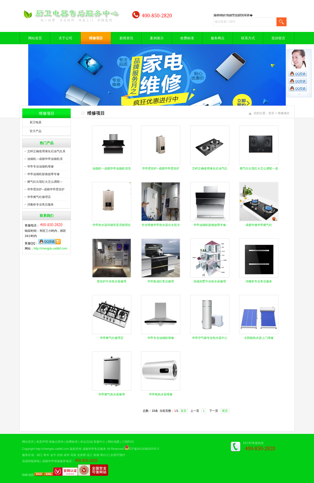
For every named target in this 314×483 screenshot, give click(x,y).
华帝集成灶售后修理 (160, 281)
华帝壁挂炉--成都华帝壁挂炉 (46, 189)
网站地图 (113, 441)
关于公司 (65, 38)
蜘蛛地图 (28, 475)
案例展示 (157, 38)
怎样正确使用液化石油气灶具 (46, 151)
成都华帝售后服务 (94, 449)
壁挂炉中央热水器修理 (111, 281)
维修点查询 (56, 441)
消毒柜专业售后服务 (40, 204)
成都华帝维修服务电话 (57, 461)
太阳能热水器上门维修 (259, 338)
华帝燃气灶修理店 (39, 197)
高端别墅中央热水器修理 (210, 281)
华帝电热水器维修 (160, 394)
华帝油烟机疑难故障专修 (43, 174)
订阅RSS (128, 441)
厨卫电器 (35, 122)
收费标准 (187, 38)
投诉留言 (278, 38)
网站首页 (35, 38)
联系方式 (248, 38)
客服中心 (99, 441)
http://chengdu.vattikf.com (50, 248)
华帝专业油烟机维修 (40, 166)
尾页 (225, 411)
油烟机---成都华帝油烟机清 (45, 159)
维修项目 (96, 38)
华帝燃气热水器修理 (111, 394)
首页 (271, 113)
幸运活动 (86, 441)
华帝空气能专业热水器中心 (209, 338)
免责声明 (42, 441)
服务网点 (217, 38)
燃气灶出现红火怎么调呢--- (45, 181)
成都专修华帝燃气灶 (259, 225)
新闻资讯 (126, 38)
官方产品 (35, 131)
